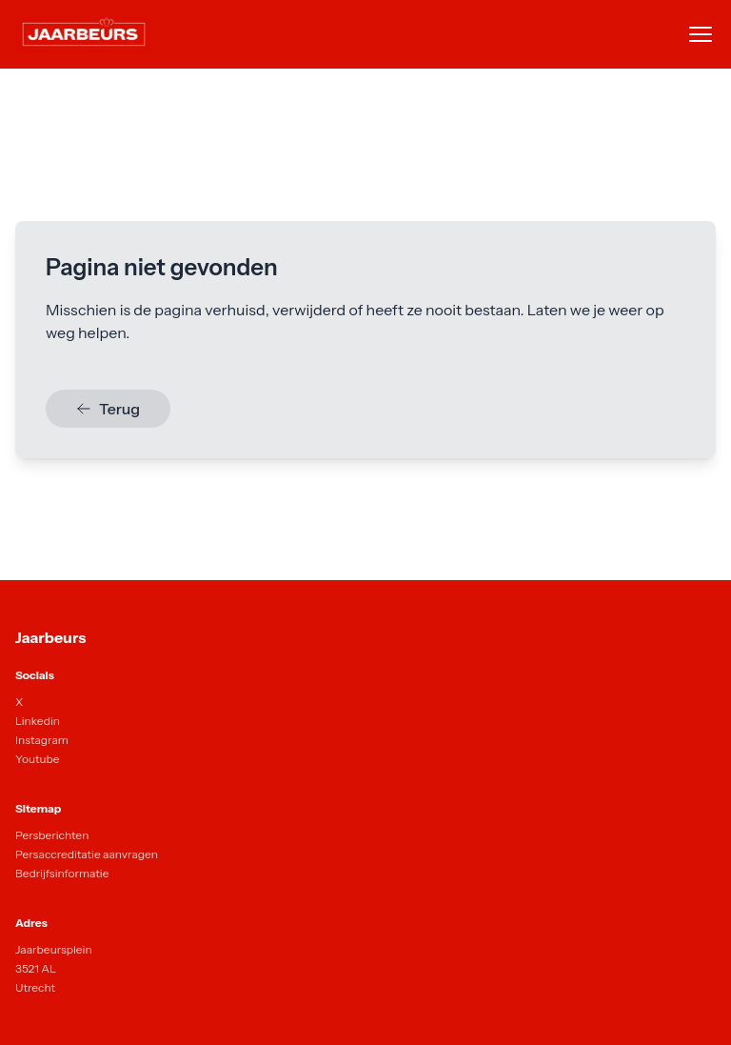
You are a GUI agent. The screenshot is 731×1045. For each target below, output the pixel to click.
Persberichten (52, 835)
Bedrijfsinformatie (62, 873)
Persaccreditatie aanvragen (86, 854)
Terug (108, 408)
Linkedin (37, 720)
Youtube (37, 759)
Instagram (42, 740)
